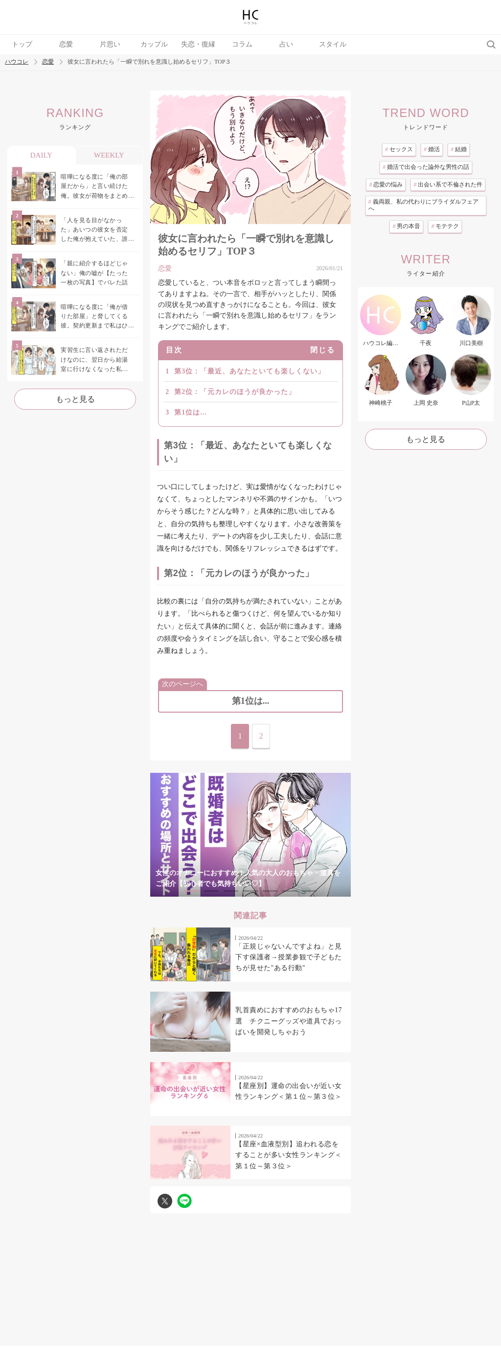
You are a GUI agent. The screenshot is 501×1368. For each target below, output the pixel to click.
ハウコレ (16, 62)
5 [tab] (270, 891)
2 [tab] (211, 891)
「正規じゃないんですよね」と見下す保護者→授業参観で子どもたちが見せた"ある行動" (288, 957)
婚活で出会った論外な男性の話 (426, 166)
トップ (22, 44)
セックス (399, 149)
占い (286, 44)
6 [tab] (289, 891)
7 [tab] (309, 891)
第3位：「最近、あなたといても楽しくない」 (249, 371)
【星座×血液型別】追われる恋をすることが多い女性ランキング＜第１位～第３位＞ (288, 1155)
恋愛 (66, 44)
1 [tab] (191, 891)
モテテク (445, 226)
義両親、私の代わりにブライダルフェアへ (423, 205)
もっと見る (75, 399)
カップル (154, 44)
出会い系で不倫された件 (447, 184)
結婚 (459, 149)
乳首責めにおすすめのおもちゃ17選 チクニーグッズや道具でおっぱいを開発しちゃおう (288, 1021)
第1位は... (190, 412)
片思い (110, 44)
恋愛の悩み (386, 184)
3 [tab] (231, 891)
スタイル (332, 44)
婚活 (432, 149)
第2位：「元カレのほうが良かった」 (235, 391)
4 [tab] (250, 891)
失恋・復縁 (198, 44)
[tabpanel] (250, 835)
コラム (242, 44)
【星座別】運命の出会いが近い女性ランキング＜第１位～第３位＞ (288, 1091)
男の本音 (406, 226)
